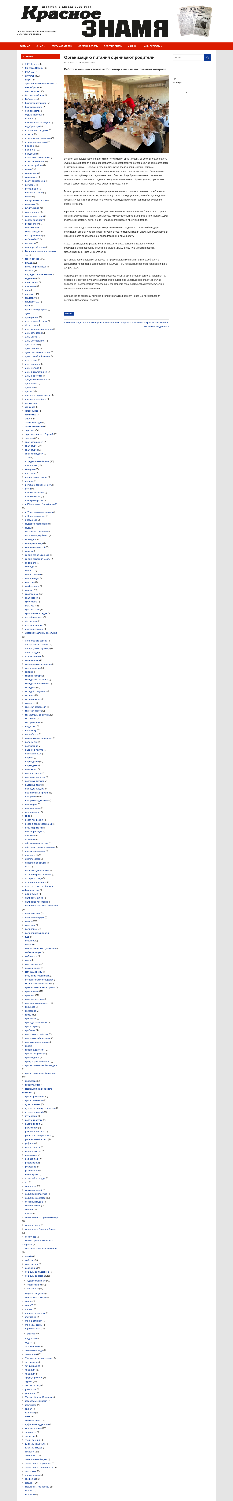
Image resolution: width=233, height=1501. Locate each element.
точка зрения (32, 1362)
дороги (28, 391)
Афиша (132, 46)
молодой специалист (36, 691)
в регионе (30, 149)
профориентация (34, 1100)
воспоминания (32, 227)
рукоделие (30, 1166)
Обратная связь (88, 46)
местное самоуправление (38, 664)
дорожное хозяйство (35, 399)
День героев (31, 325)
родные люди (32, 1158)
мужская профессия (35, 706)
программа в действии (36, 1034)
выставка (30, 243)
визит (28, 196)
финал (28, 1408)
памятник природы (35, 917)
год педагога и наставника (38, 274)
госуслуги (30, 294)
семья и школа (32, 1225)
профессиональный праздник (40, 1073)
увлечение (30, 1393)
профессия (31, 1080)
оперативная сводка (35, 862)
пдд (27, 936)
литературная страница (37, 648)
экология (29, 1451)
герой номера (32, 258)
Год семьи (30, 278)
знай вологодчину (34, 442)
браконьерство (33, 110)
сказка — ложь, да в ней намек (41, 1248)
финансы (30, 1412)
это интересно (32, 1475)
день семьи (31, 360)
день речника (32, 348)
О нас (39, 46)
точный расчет (32, 1365)
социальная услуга (35, 1293)
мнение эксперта (34, 675)
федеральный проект (36, 1400)
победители (31, 956)
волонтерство (32, 212)
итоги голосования (34, 492)
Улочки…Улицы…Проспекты (39, 1397)
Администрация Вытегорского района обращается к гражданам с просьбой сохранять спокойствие (116, 322)
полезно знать (32, 964)
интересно (30, 473)
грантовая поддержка (36, 309)
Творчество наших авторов (39, 1358)
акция (28, 79)
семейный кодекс (34, 1201)
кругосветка (31, 601)
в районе (29, 145)
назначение (31, 769)
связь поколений (33, 1190)
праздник (30, 995)
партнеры (30, 925)
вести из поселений (35, 180)
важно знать (31, 173)
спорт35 (29, 1305)
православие (32, 991)
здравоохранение (36, 1280)
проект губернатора (35, 1053)
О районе (30, 839)
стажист (29, 1309)
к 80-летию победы (35, 516)
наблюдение (31, 745)
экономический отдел (36, 1459)
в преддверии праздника (38, 138)
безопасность (32, 91)
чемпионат (30, 1432)
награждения (32, 765)
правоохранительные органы (40, 987)
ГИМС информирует (35, 266)
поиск (28, 960)
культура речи (32, 609)
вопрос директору (34, 219)
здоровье (30, 430)
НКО (27, 816)
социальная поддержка (37, 1271)
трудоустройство (33, 1377)
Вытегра (177, 82)
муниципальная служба (37, 714)
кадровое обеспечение (37, 523)
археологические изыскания (39, 83)
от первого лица (33, 878)
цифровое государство (37, 1424)
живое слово (31, 410)
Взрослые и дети (34, 192)
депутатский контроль (36, 379)
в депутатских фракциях (37, 122)
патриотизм (31, 928)
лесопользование (34, 629)
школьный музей (33, 1447)
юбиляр (29, 1490)
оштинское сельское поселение (41, 905)
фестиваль (31, 1404)
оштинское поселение (36, 901)
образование (88, 62)
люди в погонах (33, 656)
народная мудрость (35, 777)
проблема (30, 1030)
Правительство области (37, 983)
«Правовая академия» (155, 326)
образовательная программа (40, 847)
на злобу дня (32, 734)
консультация (32, 578)
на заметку (30, 730)
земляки (29, 438)
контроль (30, 582)
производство (32, 1057)
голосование (31, 282)
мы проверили (32, 722)
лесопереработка (34, 625)
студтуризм (31, 1338)
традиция (30, 1373)
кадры (28, 527)
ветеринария (31, 188)
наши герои (31, 804)
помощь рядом (33, 968)
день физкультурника (36, 371)
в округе (29, 134)
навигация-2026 (33, 753)
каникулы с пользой (35, 547)
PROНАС (29, 71)
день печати (31, 344)
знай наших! (31, 449)
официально (31, 893)
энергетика (31, 1471)
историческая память (36, 477)
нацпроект (30, 796)
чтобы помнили (33, 1440)
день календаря (33, 332)
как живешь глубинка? (36, 531)
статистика (30, 1316)
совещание (31, 1267)
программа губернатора (37, 1038)
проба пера (31, 1026)
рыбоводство (32, 1170)
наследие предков (34, 788)
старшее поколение (35, 1313)
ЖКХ (27, 418)
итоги (28, 488)
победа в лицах (33, 952)
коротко (29, 590)
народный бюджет (34, 781)
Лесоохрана (31, 621)
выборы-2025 (32, 239)
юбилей (29, 1482)
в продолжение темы (36, 142)
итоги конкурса (33, 496)
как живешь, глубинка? (36, 535)
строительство (32, 1328)
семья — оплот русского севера (42, 1217)
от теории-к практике (36, 882)
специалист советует (36, 1297)
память (29, 921)
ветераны (30, 184)
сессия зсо (30, 1236)
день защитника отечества (39, 329)
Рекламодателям (62, 46)
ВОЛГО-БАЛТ (32, 208)
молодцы (30, 695)
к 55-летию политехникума (39, 512)
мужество (30, 703)
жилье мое (30, 414)
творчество (31, 1354)
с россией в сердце (35, 1178)
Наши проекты (151, 46)
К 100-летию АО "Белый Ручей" (41, 504)
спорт (28, 1301)
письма (29, 944)
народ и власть (33, 773)
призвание (30, 1010)
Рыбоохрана (31, 1174)
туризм (28, 1381)
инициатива (31, 465)
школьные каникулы (35, 1443)
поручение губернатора (37, 975)
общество (30, 855)
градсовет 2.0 (32, 301)
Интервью (30, 469)
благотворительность (36, 103)
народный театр (33, 784)
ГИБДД (29, 262)
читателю (30, 1436)
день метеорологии (35, 340)
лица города (31, 652)
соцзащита (33, 1288)
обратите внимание (35, 851)
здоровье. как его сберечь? (39, 434)
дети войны (31, 383)
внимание (30, 204)
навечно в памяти (34, 749)
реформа (30, 1143)
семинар (29, 1209)
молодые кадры (33, 699)
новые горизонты (34, 827)
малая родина (32, 660)
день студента (32, 364)
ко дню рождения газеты (37, 558)
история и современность (38, 484)
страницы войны (33, 1324)
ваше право (31, 177)
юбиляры (30, 1494)
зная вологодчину (34, 453)
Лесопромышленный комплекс (41, 632)
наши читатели (33, 808)
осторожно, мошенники (37, 870)
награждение (32, 761)
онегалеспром (32, 858)
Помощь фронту (33, 971)
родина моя (31, 1155)
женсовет (30, 406)
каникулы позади (34, 543)
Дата (27, 313)
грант (28, 305)
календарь (30, 539)
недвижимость (32, 812)
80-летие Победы (34, 67)
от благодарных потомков (38, 874)
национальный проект (36, 792)
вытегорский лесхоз (35, 247)
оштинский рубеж (34, 897)
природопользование (36, 1022)
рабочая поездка (34, 1120)
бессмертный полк (34, 95)
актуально (30, 75)
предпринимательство (36, 1003)
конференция (32, 586)
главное (29, 270)
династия (30, 387)
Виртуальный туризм (36, 200)
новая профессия (34, 819)
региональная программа (38, 1135)
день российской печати (37, 356)
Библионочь (31, 99)
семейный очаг (33, 1205)
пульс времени (33, 1104)
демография (31, 317)
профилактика (32, 1084)
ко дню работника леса (37, 554)
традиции (30, 1369)
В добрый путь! (33, 126)
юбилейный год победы (37, 1486)
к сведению (31, 519)
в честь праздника (34, 161)
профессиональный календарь (41, 1065)
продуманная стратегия (37, 1042)
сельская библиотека (36, 1193)
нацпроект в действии (36, 800)
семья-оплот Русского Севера (40, 1229)
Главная (25, 46)
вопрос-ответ (32, 223)
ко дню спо (30, 562)
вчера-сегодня (32, 231)
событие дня (31, 1264)
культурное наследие (36, 613)
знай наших (31, 445)
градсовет (30, 297)
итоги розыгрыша (34, 500)
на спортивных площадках (39, 738)
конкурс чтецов (33, 574)
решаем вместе (33, 1151)
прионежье (31, 1018)
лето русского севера (36, 640)
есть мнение (31, 403)
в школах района (34, 165)
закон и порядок (33, 422)
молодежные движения (37, 683)
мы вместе (30, 718)
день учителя (32, 367)
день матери (31, 336)
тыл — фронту (33, 1385)
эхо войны (30, 1478)
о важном (30, 835)
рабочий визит (32, 1123)
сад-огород (31, 1186)
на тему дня (31, 741)
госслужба (30, 286)
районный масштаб (35, 1131)
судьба (28, 1342)
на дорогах (30, 726)
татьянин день (32, 1346)
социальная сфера (35, 1275)
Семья (28, 1213)
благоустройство (33, 107)
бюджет (29, 118)
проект (28, 1045)
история (29, 481)
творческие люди (34, 1350)
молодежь (30, 687)
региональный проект (36, 1139)
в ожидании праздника (37, 130)
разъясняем (31, 1127)
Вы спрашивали (33, 235)
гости (28, 290)
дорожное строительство (38, 395)
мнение (29, 671)
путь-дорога (31, 1116)
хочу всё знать (32, 1420)
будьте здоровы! (33, 114)
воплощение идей (34, 216)
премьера (30, 1006)
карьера (29, 551)
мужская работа (33, 710)
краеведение (32, 594)
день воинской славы (36, 321)
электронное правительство (39, 1467)
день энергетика (33, 375)
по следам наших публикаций (40, 948)
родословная (32, 1162)
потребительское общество (39, 979)
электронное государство (38, 1463)
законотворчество (34, 426)
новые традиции (33, 831)
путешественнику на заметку (40, 1108)
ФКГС (28, 1416)
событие (29, 1260)
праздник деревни (34, 999)
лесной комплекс (34, 617)
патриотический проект (37, 933)
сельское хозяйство (35, 1197)
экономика (30, 1455)
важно (28, 169)
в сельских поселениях (37, 157)
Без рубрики (31, 87)
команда (29, 566)
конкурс (29, 570)
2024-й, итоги (32, 64)
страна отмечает (33, 1320)
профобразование (34, 1096)
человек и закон (33, 1428)
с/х (27, 1182)
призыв (29, 1014)
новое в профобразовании (39, 823)
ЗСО (27, 457)
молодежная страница (36, 679)
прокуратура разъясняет (37, 1061)
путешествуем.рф (34, 1112)
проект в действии (34, 1049)
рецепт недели (32, 1147)
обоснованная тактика (36, 843)
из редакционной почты (37, 461)
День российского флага (38, 352)
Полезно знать (113, 46)
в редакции (31, 153)
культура (29, 605)
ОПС (27, 866)
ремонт (31, 1333)
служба (29, 1256)
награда (29, 757)
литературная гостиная (37, 644)
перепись (30, 940)
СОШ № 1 (69, 314)
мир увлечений (33, 668)
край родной (31, 597)
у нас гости (31, 1389)
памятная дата (32, 913)
